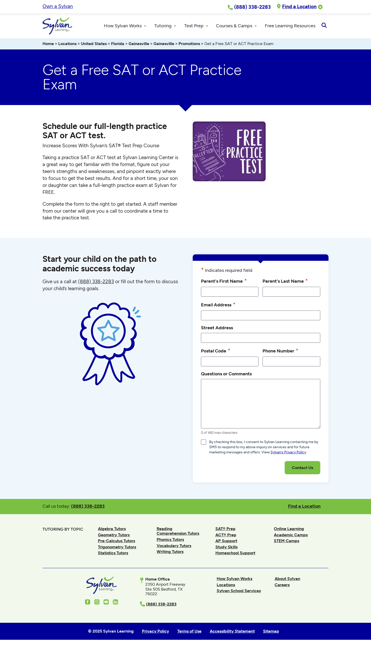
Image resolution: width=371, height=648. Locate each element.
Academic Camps (291, 535)
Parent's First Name (224, 282)
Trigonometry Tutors (117, 547)
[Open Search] (323, 26)
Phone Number (280, 351)
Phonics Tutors (170, 540)
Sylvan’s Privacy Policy (288, 453)
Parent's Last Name (285, 282)
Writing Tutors (170, 552)
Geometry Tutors (114, 535)
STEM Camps (286, 541)
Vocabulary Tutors (174, 546)
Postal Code (215, 351)
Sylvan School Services (239, 591)
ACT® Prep (225, 535)
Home (48, 44)
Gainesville (139, 44)
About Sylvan (287, 579)
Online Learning (289, 529)
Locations (67, 44)
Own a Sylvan (58, 6)
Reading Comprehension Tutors (178, 532)
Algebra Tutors (112, 529)
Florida (117, 44)
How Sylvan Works (234, 579)
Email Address (218, 305)
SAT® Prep (225, 529)
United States (94, 44)
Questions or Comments (226, 374)
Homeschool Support (235, 553)
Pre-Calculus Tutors (116, 541)
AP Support (226, 541)
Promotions (189, 44)
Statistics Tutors (113, 553)
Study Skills (226, 547)
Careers (282, 585)
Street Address (217, 328)
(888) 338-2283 (88, 506)
